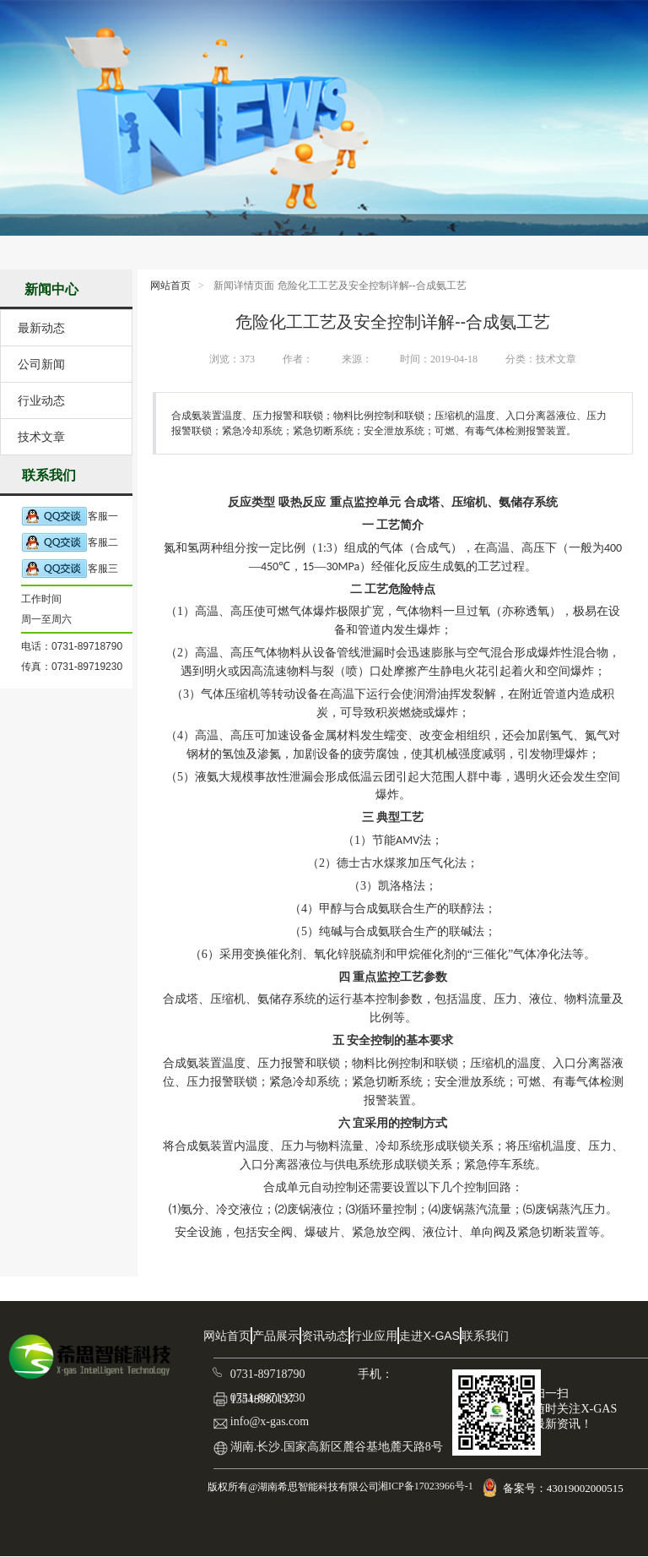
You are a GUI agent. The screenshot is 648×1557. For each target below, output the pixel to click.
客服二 (69, 542)
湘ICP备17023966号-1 (424, 1486)
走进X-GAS (429, 1335)
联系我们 (485, 1335)
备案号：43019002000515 (564, 1488)
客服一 (69, 516)
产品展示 (276, 1335)
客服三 (69, 569)
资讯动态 (324, 1335)
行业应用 (373, 1335)
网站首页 (170, 285)
